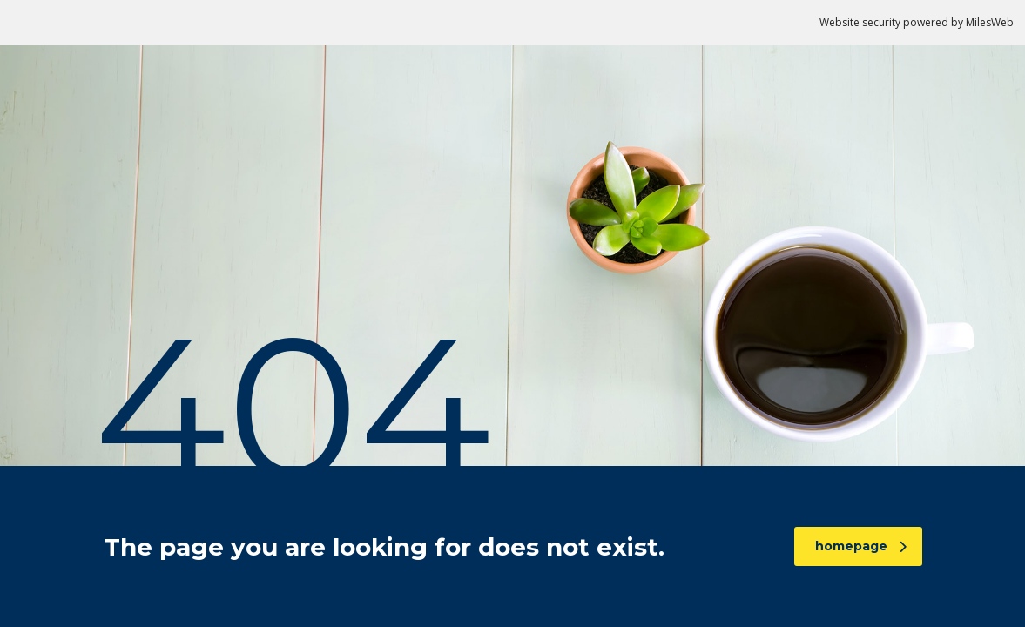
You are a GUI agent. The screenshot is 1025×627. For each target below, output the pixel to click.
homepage (861, 546)
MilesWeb (990, 22)
